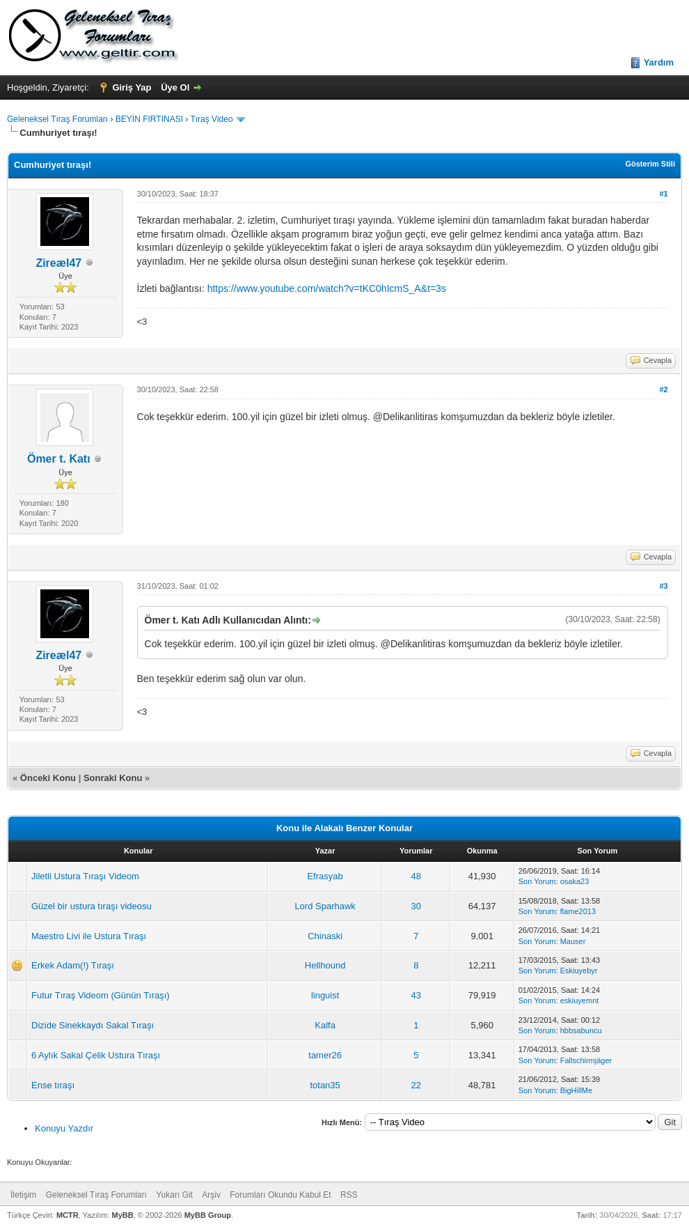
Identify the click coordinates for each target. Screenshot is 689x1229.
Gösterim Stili (650, 164)
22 (416, 1085)
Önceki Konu (48, 778)
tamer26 (325, 1055)
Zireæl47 (58, 263)
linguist (325, 995)
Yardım (659, 62)
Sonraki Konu (113, 778)
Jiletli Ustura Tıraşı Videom (85, 876)
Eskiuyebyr (579, 970)
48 (416, 876)
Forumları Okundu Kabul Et (280, 1195)
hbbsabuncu (581, 1030)
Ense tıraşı (52, 1085)
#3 (663, 586)
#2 (663, 389)
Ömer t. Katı (58, 459)
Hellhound (325, 965)
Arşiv (211, 1195)
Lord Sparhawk (324, 906)
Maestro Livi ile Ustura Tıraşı (88, 936)
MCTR (67, 1215)
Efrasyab (324, 876)
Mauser (573, 941)
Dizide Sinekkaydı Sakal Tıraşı (92, 1025)
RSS (349, 1195)
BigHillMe (576, 1090)
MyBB (123, 1215)
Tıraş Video (211, 119)
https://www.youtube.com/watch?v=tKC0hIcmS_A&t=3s (326, 288)
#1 (663, 194)
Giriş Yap (131, 87)
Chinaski (325, 936)
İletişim (23, 1195)
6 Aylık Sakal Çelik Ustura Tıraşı (95, 1055)
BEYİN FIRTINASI (149, 119)
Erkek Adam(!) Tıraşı (72, 965)
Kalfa (325, 1025)
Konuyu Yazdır (64, 1128)
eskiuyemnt (579, 1000)
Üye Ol (175, 87)
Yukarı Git (174, 1195)
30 (416, 906)
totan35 (325, 1085)
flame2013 (578, 911)
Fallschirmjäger (586, 1060)
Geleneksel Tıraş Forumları (57, 119)
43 (416, 995)
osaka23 (574, 881)
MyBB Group (207, 1215)
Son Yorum (537, 881)
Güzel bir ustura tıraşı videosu (91, 906)
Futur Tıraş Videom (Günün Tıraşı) (100, 995)
